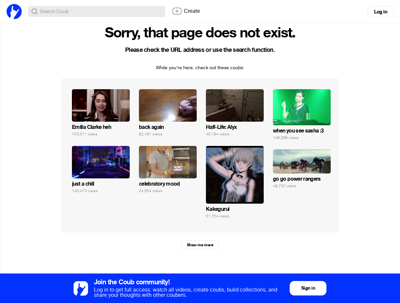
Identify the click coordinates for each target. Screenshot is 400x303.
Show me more (200, 245)
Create (186, 11)
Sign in (308, 288)
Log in (380, 12)
